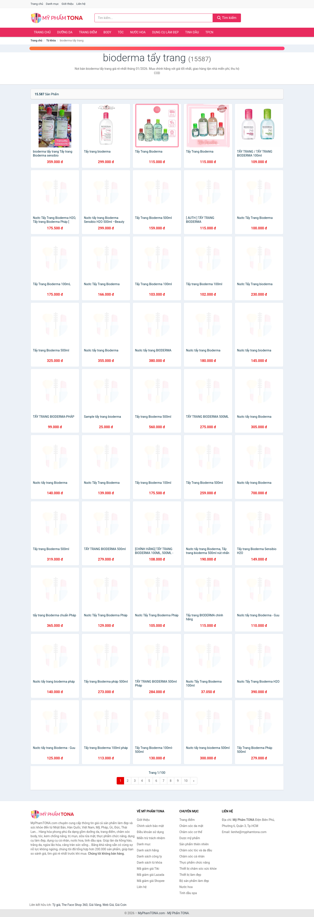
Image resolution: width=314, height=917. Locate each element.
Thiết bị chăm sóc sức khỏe (198, 868)
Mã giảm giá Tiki (148, 868)
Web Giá (108, 905)
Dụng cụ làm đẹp (165, 32)
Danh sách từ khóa (149, 862)
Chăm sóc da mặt (191, 826)
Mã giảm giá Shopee (151, 881)
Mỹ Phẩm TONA (178, 913)
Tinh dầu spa (188, 893)
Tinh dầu (192, 32)
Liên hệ (80, 3)
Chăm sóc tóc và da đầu (195, 850)
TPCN (209, 32)
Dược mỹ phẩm (189, 838)
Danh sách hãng (148, 850)
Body (107, 32)
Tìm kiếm (226, 18)
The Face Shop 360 (74, 905)
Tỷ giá (56, 905)
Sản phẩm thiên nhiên (194, 844)
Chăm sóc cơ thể (190, 832)
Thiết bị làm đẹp (190, 874)
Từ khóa (51, 40)
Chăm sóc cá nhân (192, 856)
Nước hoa (138, 32)
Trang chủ (37, 3)
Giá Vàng (95, 905)
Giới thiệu (67, 3)
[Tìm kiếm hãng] (153, 18)
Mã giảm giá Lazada (150, 874)
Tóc (121, 32)
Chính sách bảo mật (150, 826)
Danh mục (52, 3)
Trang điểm (88, 32)
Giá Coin (120, 905)
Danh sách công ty (149, 856)
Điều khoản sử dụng (150, 832)
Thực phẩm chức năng (194, 862)
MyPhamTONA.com (151, 913)
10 (186, 780)
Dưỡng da (64, 32)
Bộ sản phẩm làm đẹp (194, 881)
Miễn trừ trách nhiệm (151, 838)
